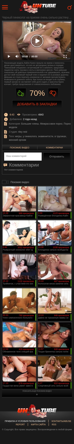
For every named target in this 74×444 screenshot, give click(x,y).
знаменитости (45, 136)
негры (18, 136)
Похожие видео (19, 147)
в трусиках (60, 136)
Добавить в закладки (37, 104)
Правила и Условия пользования (25, 421)
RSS (54, 424)
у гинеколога (30, 136)
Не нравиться (53, 93)
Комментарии (54, 147)
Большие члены (30, 123)
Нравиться (21, 93)
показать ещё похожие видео (37, 391)
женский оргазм (17, 140)
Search (69, 7)
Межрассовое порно (51, 123)
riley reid (22, 131)
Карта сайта (38, 424)
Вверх (65, 417)
